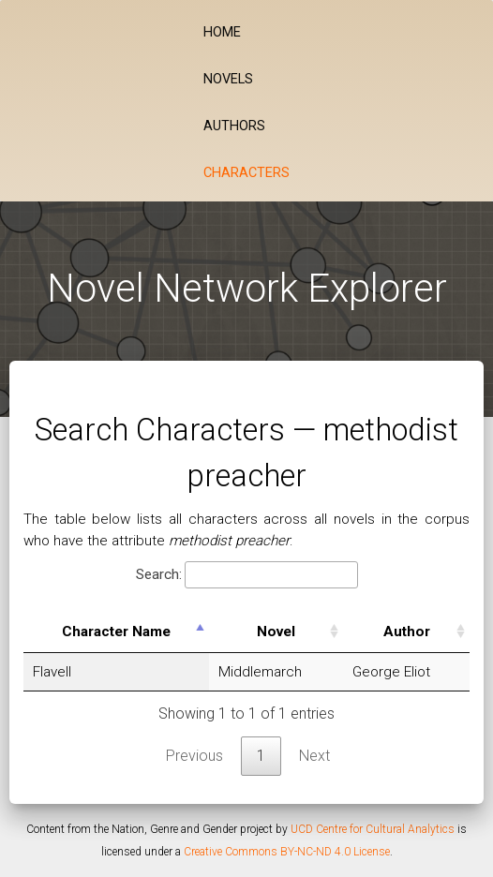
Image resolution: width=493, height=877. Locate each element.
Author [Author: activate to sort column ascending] (406, 631)
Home (222, 32)
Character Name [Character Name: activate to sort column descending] (116, 631)
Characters (246, 173)
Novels (228, 79)
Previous (194, 756)
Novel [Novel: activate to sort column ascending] (276, 631)
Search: (247, 574)
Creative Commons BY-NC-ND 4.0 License (287, 851)
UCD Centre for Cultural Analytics (373, 829)
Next (314, 756)
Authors (234, 126)
